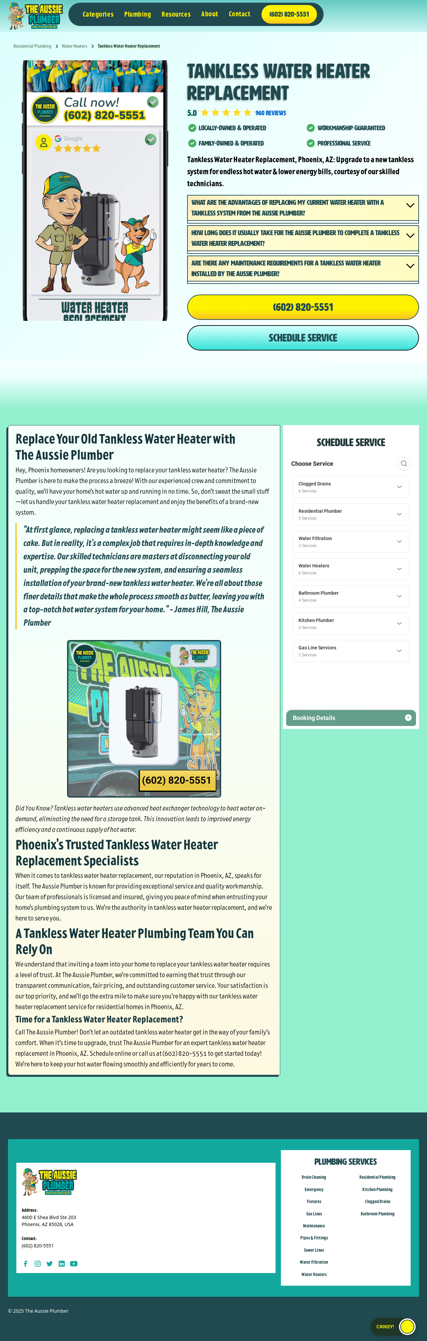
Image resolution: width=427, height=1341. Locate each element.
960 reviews (271, 113)
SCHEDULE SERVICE (303, 337)
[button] (98, 14)
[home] (35, 16)
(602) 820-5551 (303, 307)
